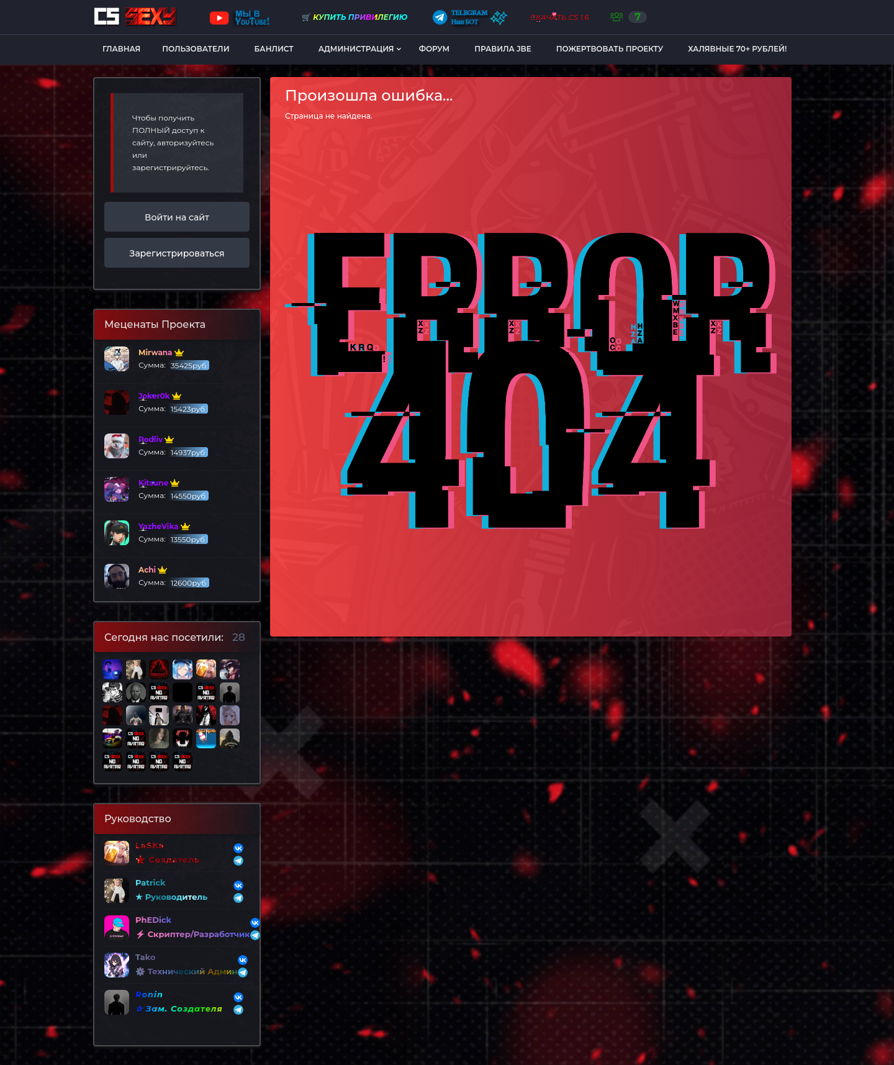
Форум (434, 48)
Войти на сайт (177, 217)
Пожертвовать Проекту (609, 48)
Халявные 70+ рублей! (737, 48)
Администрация (356, 48)
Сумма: (156, 359)
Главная (121, 48)
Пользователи (195, 48)
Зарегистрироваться (177, 253)
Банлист (274, 48)
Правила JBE (502, 48)
